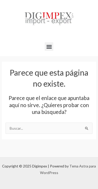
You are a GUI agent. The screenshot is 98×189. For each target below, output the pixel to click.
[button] (49, 46)
